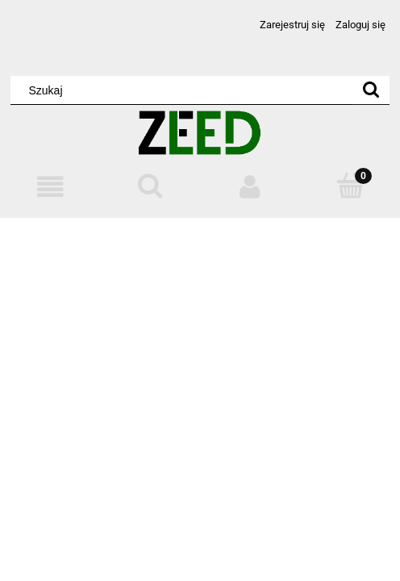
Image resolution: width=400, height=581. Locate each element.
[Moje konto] (250, 187)
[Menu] (50, 187)
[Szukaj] (371, 90)
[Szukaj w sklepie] (185, 90)
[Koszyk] (350, 185)
